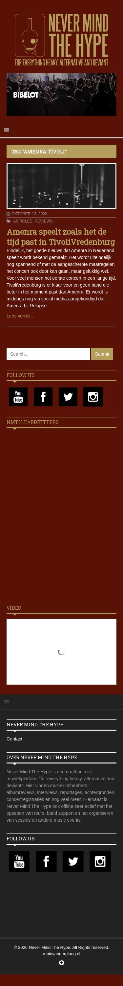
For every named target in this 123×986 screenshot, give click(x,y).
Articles (22, 221)
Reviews (43, 221)
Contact (14, 738)
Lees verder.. (20, 315)
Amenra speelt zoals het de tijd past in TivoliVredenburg (61, 236)
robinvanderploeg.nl (61, 953)
